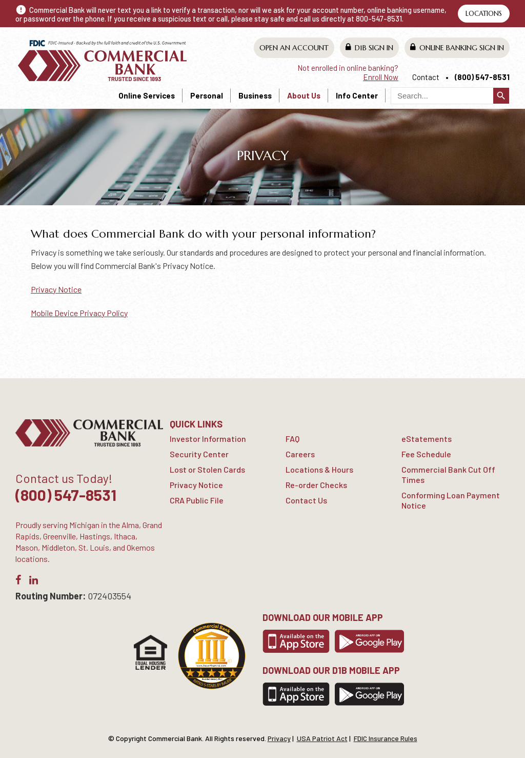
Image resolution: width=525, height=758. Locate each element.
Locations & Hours (319, 469)
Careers (300, 454)
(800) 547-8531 (482, 77)
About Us (303, 95)
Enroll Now (380, 77)
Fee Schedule (426, 454)
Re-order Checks (316, 485)
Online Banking (457, 47)
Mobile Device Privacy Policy (79, 313)
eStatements (426, 438)
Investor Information (208, 438)
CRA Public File (197, 500)
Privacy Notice (56, 289)
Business (255, 95)
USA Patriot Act (322, 738)
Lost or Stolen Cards (207, 469)
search (501, 95)
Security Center (199, 454)
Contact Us (306, 500)
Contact (425, 77)
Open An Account (294, 47)
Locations (484, 13)
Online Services (146, 95)
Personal (206, 95)
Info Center (357, 95)
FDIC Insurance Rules (385, 738)
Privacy (279, 738)
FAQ (292, 438)
